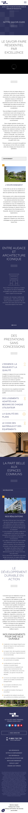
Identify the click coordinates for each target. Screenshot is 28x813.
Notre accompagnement (14, 753)
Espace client (14, 763)
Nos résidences (14, 750)
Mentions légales (14, 805)
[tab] (14, 366)
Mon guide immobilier (14, 760)
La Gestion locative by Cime (14, 758)
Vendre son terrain (14, 766)
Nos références (14, 755)
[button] (3, 810)
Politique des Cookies (14, 806)
